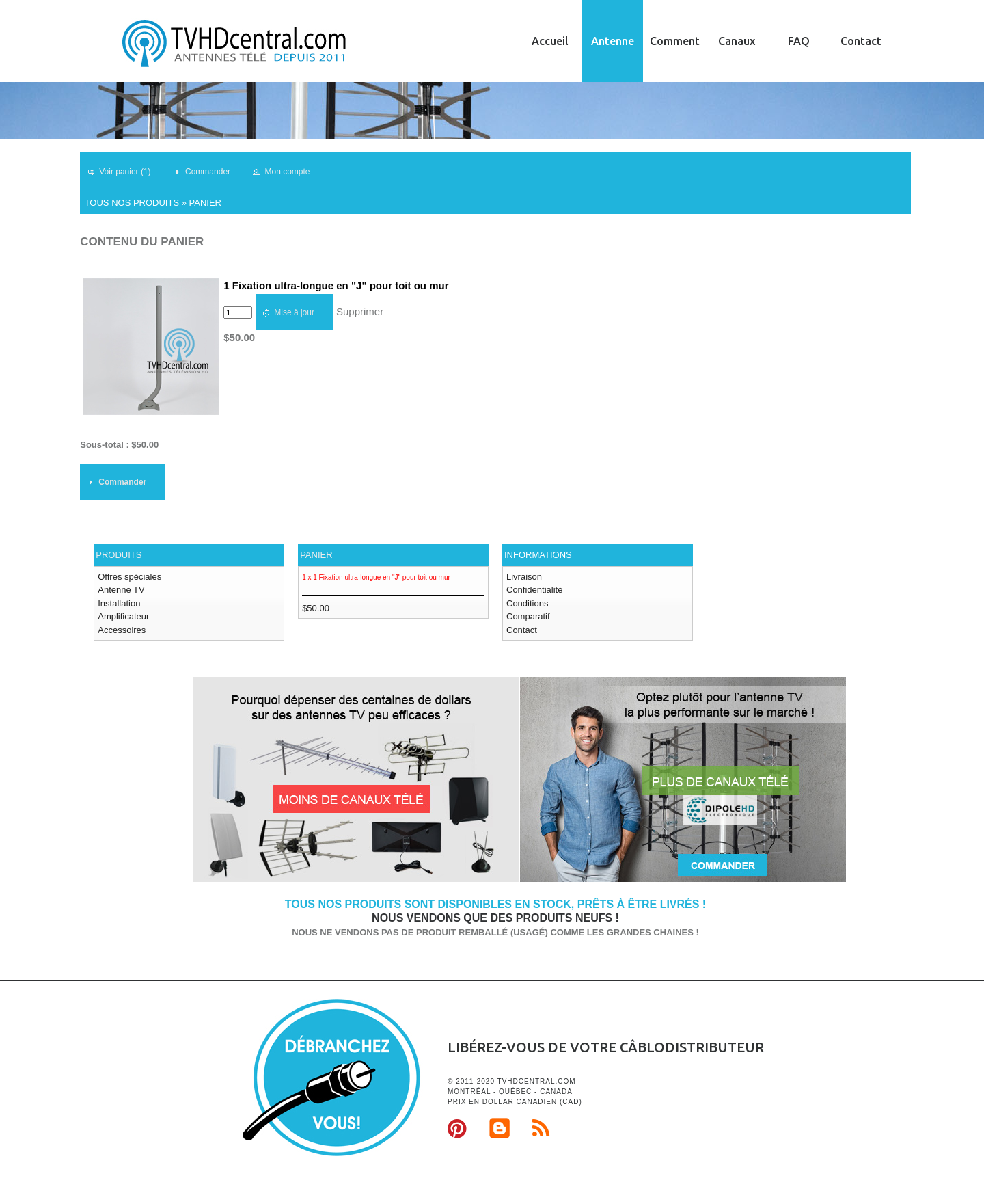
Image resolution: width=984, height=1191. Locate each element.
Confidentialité (534, 590)
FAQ (799, 41)
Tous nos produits (132, 203)
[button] (125, 171)
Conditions (527, 603)
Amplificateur (123, 616)
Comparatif (528, 616)
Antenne (612, 41)
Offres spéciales (129, 577)
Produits (118, 555)
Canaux (736, 41)
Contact (861, 41)
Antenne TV (121, 590)
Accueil (550, 41)
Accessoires (122, 630)
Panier (205, 203)
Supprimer (359, 311)
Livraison (524, 577)
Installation (119, 603)
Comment (675, 41)
